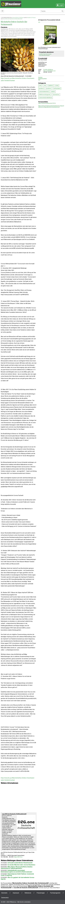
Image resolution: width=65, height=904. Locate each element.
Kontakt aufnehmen (48, 69)
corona (56, 85)
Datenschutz (5, 898)
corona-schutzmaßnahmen (45, 97)
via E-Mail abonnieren (44, 55)
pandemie (41, 88)
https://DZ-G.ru (18, 857)
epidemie (50, 85)
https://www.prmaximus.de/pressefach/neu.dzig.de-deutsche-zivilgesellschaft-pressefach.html (51, 106)
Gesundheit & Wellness (18, 17)
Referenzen (28, 893)
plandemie (48, 88)
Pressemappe (41, 893)
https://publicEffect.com (49, 70)
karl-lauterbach (56, 88)
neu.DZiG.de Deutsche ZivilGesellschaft (12, 18)
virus (45, 85)
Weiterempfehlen (42, 78)
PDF (39, 80)
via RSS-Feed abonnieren (45, 54)
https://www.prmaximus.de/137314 (47, 103)
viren (40, 85)
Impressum (16, 893)
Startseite (4, 893)
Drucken (40, 77)
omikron (53, 91)
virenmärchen (56, 94)
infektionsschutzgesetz (44, 94)
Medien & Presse (31, 17)
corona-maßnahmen (44, 91)
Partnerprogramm (55, 893)
